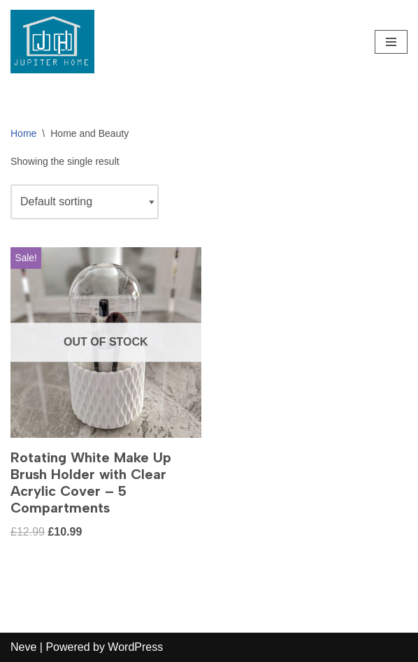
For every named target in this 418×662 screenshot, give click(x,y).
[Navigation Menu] (391, 42)
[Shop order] (84, 201)
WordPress (135, 647)
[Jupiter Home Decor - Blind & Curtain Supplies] (52, 41)
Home (23, 133)
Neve (23, 647)
